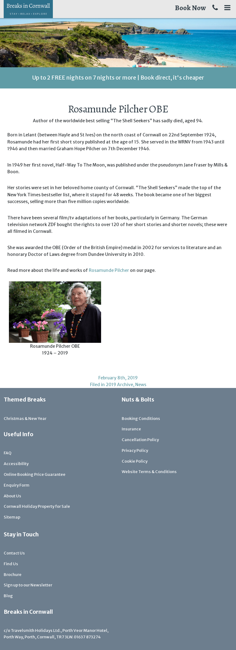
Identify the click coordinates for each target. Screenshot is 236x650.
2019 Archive (119, 384)
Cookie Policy (135, 461)
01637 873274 (87, 637)
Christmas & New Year (25, 418)
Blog (8, 595)
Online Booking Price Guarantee (34, 474)
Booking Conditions (141, 418)
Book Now (190, 8)
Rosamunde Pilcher (109, 270)
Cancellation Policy (140, 439)
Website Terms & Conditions (149, 471)
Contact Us (14, 553)
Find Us (11, 563)
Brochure (13, 574)
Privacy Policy (135, 450)
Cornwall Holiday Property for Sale (37, 506)
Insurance (131, 429)
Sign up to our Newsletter (28, 585)
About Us (12, 496)
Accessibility (16, 463)
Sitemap (12, 517)
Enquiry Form (17, 485)
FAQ (7, 453)
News (140, 384)
